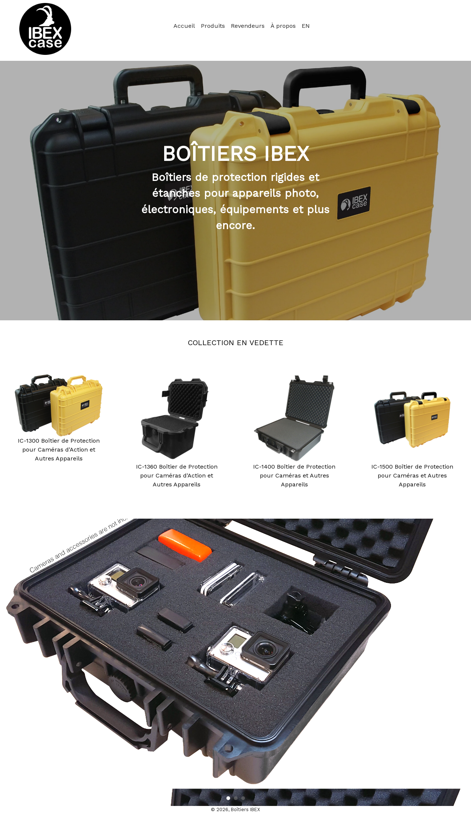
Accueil (184, 25)
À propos (283, 25)
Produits (213, 25)
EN (306, 25)
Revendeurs (248, 25)
